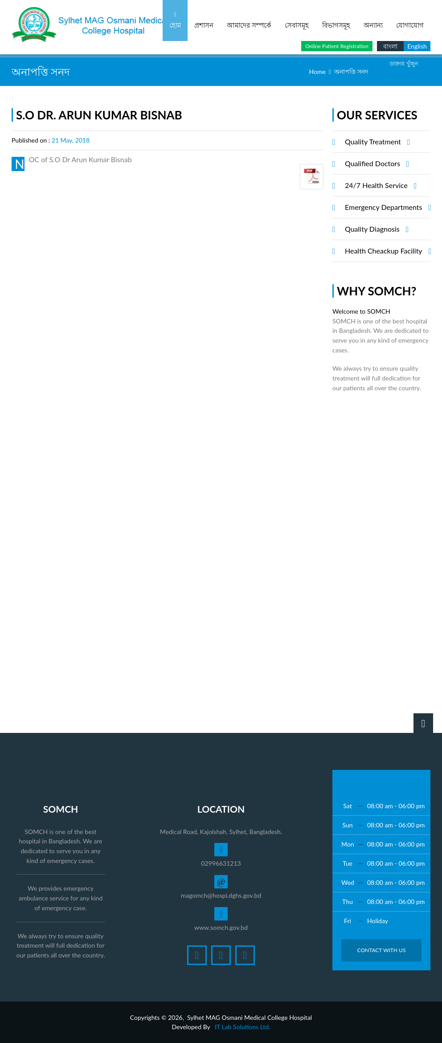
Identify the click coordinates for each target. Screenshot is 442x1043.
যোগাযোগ (410, 20)
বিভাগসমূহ (336, 20)
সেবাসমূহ (297, 20)
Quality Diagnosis (375, 229)
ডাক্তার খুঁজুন (403, 63)
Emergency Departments (387, 207)
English (417, 46)
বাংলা (390, 46)
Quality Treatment (376, 141)
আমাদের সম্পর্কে (249, 20)
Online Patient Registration (336, 46)
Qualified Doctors (375, 163)
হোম (175, 20)
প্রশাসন (203, 20)
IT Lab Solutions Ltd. (242, 1027)
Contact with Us (381, 950)
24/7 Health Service (379, 185)
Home (317, 71)
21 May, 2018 (71, 140)
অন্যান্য (373, 20)
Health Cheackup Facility (387, 251)
